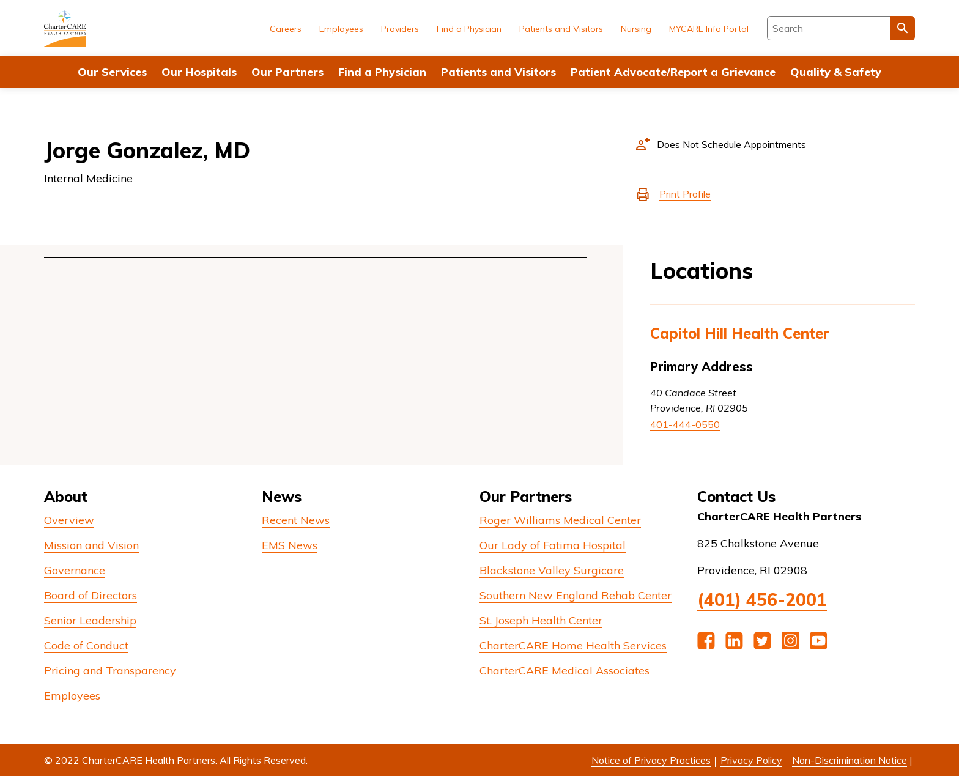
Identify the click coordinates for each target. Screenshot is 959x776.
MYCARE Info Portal (709, 28)
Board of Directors (90, 595)
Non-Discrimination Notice (849, 760)
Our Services (112, 72)
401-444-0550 (685, 424)
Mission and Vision (91, 545)
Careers (286, 28)
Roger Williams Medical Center (560, 520)
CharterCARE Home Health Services (573, 645)
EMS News (289, 545)
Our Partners (287, 72)
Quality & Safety (835, 72)
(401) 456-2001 (762, 599)
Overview (69, 520)
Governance (74, 570)
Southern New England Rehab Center (576, 595)
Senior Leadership (90, 620)
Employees (341, 28)
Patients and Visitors (498, 72)
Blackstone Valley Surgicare (552, 570)
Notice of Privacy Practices (651, 760)
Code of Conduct (86, 645)
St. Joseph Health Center (541, 620)
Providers (400, 28)
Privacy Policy (751, 760)
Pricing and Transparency (110, 670)
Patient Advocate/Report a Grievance (673, 72)
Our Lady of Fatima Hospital (553, 545)
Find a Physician (382, 72)
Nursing (636, 28)
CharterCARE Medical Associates (565, 670)
